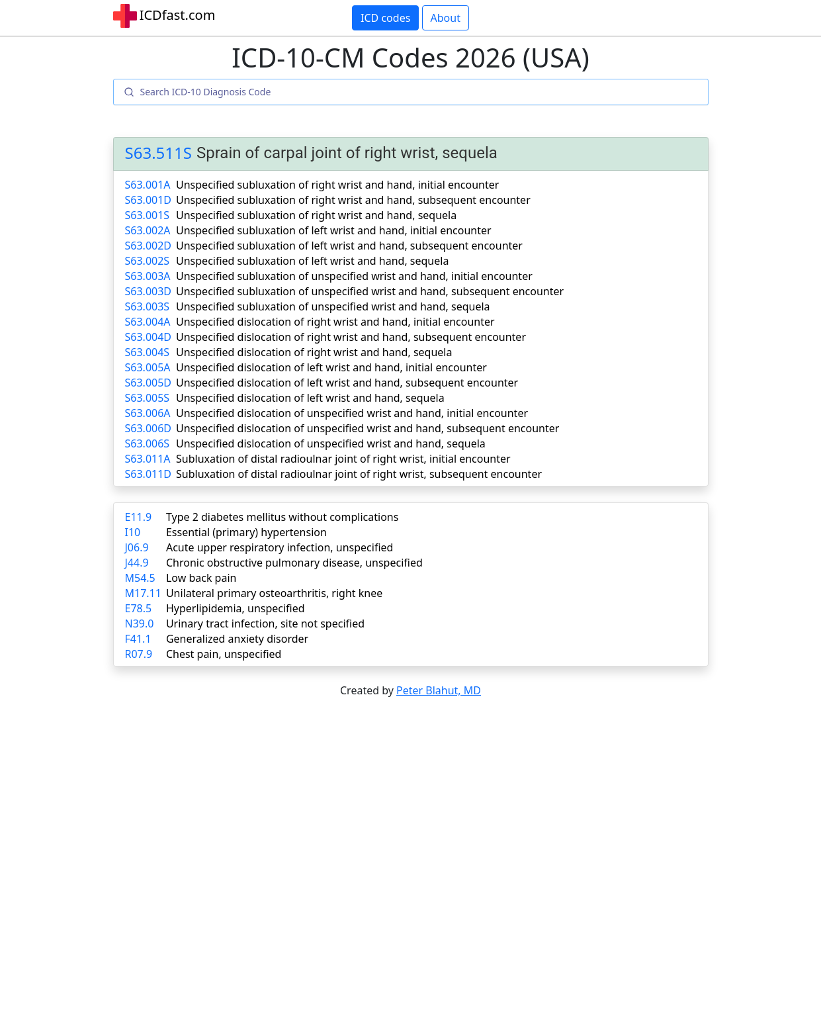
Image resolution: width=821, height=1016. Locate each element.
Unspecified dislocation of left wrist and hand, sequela (310, 398)
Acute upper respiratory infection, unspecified (279, 547)
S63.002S (147, 261)
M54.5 (140, 578)
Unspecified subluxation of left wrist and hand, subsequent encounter (349, 245)
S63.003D (148, 291)
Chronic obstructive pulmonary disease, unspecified (294, 562)
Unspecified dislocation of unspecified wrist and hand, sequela (331, 443)
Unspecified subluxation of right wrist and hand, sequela (316, 215)
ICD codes (385, 18)
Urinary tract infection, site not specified (265, 623)
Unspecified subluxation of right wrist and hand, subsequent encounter (353, 200)
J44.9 (137, 562)
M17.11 (143, 593)
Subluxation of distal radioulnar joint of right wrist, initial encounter (343, 458)
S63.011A (148, 458)
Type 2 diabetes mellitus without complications (282, 517)
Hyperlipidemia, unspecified (235, 608)
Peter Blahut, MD (438, 690)
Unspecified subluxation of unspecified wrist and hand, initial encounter (354, 276)
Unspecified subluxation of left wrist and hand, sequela (312, 261)
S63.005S (147, 398)
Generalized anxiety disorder (237, 638)
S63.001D (148, 200)
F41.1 (138, 638)
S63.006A (148, 413)
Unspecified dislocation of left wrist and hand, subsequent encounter (347, 382)
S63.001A (148, 184)
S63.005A (148, 367)
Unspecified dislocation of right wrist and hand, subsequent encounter (351, 337)
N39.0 (139, 623)
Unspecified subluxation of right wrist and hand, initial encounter (337, 184)
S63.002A (148, 230)
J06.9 (137, 547)
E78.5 (138, 608)
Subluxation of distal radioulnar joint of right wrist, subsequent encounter (359, 474)
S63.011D (148, 474)
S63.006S (147, 443)
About (445, 18)
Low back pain (201, 578)
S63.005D (148, 382)
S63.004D (148, 337)
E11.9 (138, 517)
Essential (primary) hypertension (246, 532)
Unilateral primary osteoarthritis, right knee (274, 593)
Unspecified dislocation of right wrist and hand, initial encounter (335, 321)
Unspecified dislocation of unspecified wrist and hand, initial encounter (352, 413)
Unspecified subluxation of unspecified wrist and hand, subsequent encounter (370, 291)
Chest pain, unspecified (224, 654)
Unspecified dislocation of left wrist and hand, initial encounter (331, 367)
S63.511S (158, 153)
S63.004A (148, 321)
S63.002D (148, 245)
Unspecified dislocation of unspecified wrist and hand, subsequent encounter (367, 428)
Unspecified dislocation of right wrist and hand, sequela (314, 352)
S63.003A (148, 276)
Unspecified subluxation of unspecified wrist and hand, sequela (333, 306)
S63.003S (147, 306)
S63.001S (147, 215)
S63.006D (148, 428)
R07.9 (139, 654)
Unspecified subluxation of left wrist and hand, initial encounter (334, 230)
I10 (133, 532)
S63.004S (147, 352)
